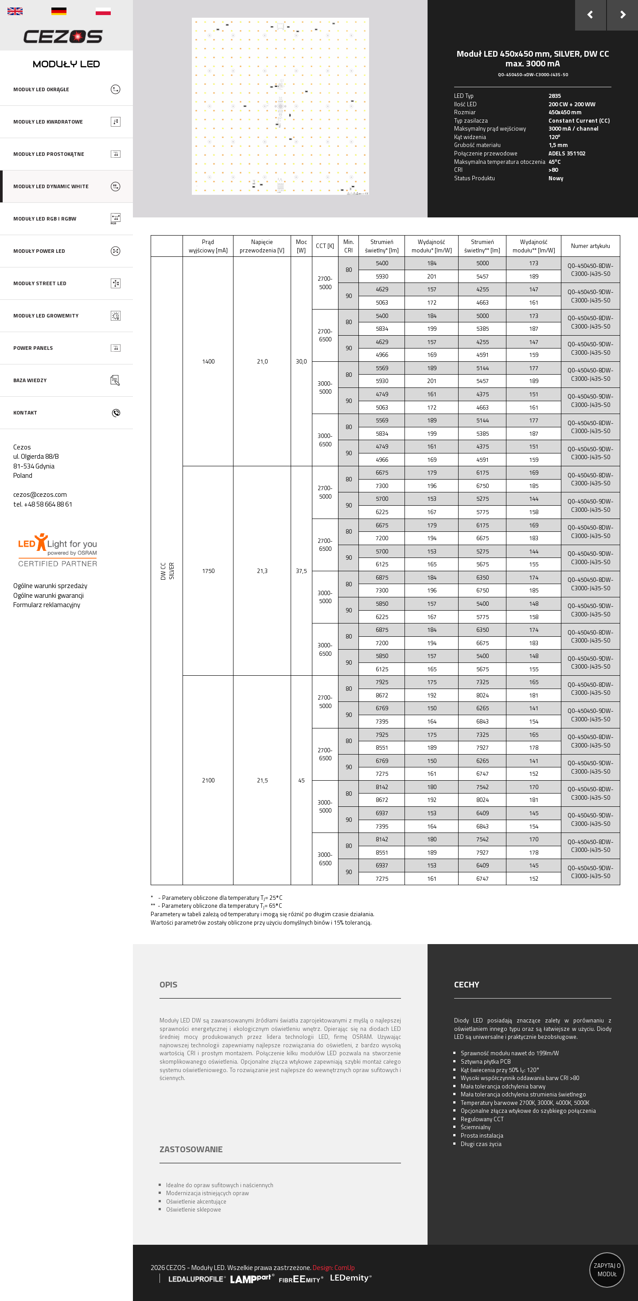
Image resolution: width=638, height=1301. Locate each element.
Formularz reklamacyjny (46, 605)
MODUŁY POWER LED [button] (39, 251)
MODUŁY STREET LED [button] (39, 283)
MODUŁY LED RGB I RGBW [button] (44, 218)
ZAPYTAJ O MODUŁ (607, 1270)
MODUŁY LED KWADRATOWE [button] (48, 121)
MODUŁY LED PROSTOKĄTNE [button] (48, 154)
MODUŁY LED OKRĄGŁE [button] (41, 89)
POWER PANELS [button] (33, 348)
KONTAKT (25, 412)
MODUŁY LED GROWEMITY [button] (45, 315)
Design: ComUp (334, 1267)
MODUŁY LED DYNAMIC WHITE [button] (51, 186)
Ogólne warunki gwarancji (48, 595)
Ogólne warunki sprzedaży (50, 586)
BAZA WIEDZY (30, 380)
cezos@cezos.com (40, 494)
